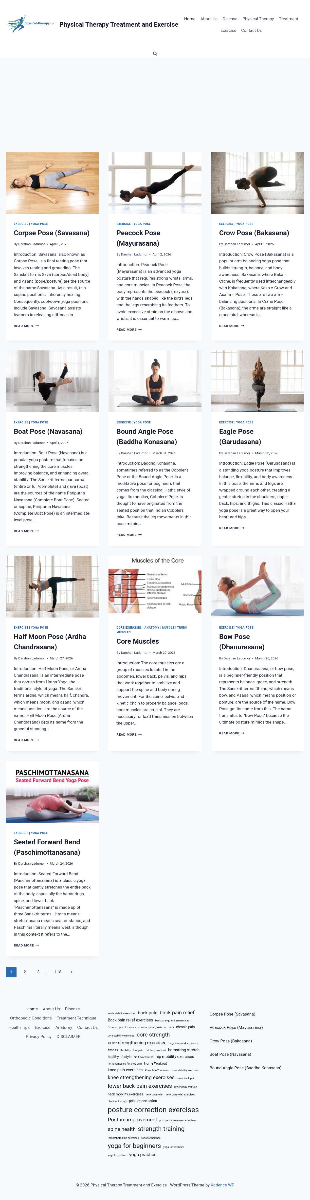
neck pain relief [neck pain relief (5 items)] (154, 1094)
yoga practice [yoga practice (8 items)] (143, 1154)
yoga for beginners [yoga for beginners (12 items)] (134, 1145)
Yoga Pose (39, 224)
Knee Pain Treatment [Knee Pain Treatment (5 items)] (157, 1070)
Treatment (288, 18)
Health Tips (19, 1027)
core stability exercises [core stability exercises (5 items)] (121, 1035)
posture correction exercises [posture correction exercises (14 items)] (153, 1110)
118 (58, 971)
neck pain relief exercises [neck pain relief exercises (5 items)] (180, 1094)
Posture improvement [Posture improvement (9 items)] (132, 1120)
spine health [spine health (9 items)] (122, 1129)
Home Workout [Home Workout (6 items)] (155, 1063)
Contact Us (251, 30)
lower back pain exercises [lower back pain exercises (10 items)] (140, 1086)
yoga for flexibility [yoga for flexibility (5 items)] (173, 1147)
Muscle (168, 627)
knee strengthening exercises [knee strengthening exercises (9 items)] (141, 1077)
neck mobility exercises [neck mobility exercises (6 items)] (125, 1094)
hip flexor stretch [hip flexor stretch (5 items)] (143, 1057)
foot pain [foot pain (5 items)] (138, 1050)
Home (190, 18)
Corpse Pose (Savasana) (52, 233)
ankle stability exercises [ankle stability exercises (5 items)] (122, 1013)
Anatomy (152, 627)
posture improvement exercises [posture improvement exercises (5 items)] (177, 1120)
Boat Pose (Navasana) (48, 431)
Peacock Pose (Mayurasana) (236, 1027)
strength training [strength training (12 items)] (161, 1128)
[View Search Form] (155, 53)
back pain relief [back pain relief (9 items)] (177, 1013)
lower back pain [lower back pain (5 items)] (186, 1078)
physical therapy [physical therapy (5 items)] (117, 1101)
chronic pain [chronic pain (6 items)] (185, 1027)
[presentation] (52, 183)
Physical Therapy (258, 18)
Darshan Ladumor (31, 244)
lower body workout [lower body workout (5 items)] (185, 1087)
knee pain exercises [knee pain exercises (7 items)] (125, 1070)
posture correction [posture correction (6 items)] (143, 1101)
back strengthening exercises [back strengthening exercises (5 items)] (172, 1020)
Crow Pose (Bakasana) (254, 233)
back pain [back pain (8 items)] (148, 1013)
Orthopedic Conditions (31, 1018)
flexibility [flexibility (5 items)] (125, 1050)
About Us (209, 18)
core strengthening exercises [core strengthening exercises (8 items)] (137, 1042)
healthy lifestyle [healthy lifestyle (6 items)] (119, 1057)
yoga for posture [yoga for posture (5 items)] (117, 1155)
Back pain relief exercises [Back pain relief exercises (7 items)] (130, 1020)
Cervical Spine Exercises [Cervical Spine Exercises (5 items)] (122, 1027)
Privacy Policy (39, 1036)
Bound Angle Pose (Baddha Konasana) (246, 1067)
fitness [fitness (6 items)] (113, 1050)
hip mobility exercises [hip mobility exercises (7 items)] (175, 1056)
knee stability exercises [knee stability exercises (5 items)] (185, 1070)
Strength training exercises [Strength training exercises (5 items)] (123, 1138)
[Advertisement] (155, 95)
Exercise (228, 30)
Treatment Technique (76, 1018)
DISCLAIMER (69, 1036)
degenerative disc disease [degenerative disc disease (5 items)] (184, 1043)
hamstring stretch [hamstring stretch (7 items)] (184, 1050)
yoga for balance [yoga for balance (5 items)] (151, 1138)
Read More (26, 326)
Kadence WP (222, 1184)
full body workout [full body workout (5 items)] (156, 1050)
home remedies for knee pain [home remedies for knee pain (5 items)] (125, 1063)
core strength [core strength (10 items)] (153, 1034)
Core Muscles (137, 641)
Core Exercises (129, 627)
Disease (230, 18)
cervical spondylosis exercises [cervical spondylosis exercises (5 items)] (156, 1027)
